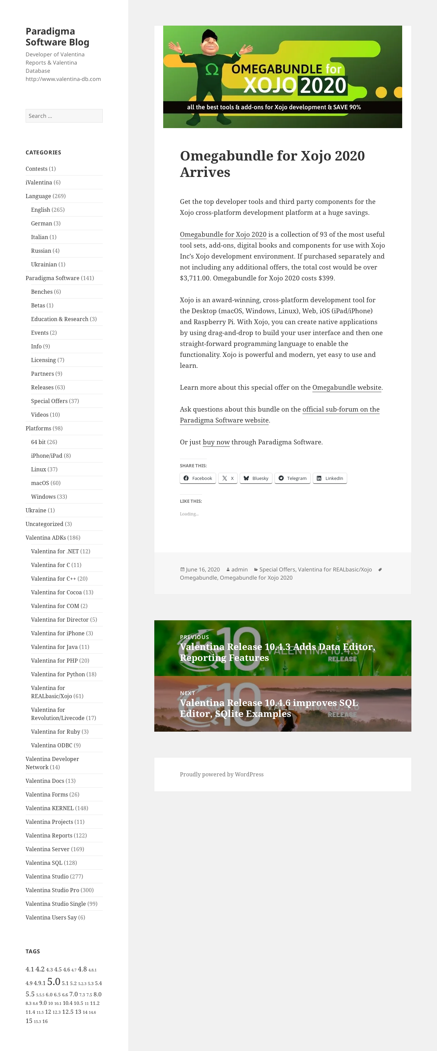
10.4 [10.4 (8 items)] (67, 1002)
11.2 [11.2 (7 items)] (95, 1003)
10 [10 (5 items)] (50, 1003)
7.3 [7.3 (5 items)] (82, 995)
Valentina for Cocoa (56, 592)
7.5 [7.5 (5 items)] (89, 995)
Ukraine (36, 510)
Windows (43, 496)
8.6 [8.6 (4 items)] (35, 1003)
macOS (40, 483)
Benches (42, 291)
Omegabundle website (346, 387)
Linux (38, 469)
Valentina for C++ (53, 578)
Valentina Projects (49, 822)
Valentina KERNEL (50, 808)
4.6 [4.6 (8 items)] (66, 969)
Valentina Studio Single (56, 904)
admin (239, 569)
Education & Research (59, 319)
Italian (39, 237)
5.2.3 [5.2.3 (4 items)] (82, 983)
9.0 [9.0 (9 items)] (43, 1003)
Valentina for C (50, 565)
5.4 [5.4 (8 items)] (98, 983)
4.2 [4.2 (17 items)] (40, 968)
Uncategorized (45, 524)
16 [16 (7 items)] (45, 1021)
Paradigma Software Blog (57, 36)
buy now (216, 442)
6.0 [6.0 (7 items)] (49, 994)
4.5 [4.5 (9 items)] (58, 969)
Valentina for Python (58, 674)
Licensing (43, 360)
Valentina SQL (44, 863)
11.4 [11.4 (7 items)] (30, 1012)
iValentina (39, 182)
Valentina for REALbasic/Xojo (335, 569)
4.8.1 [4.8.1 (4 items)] (92, 970)
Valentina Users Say (51, 917)
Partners (42, 373)
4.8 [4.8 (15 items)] (82, 968)
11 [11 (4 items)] (87, 1003)
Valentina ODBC (51, 745)
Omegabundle (198, 577)
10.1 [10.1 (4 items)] (57, 1003)
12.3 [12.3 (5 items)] (57, 1012)
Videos (39, 414)
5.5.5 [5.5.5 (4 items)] (40, 995)
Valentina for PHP (54, 660)
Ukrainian (44, 264)
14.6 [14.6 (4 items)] (92, 1012)
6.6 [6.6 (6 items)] (65, 995)
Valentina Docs (45, 781)
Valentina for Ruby (55, 731)
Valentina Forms (47, 794)
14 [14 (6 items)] (85, 1012)
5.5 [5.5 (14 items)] (30, 994)
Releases (42, 387)
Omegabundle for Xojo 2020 (223, 234)
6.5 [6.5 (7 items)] (57, 994)
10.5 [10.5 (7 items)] (78, 1003)
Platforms (38, 428)
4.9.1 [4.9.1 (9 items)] (40, 983)
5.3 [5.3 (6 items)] (91, 983)
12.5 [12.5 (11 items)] (68, 1011)
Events (39, 332)
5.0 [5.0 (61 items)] (53, 981)
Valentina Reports (49, 835)
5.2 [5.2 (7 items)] (73, 983)
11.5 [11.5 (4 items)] (40, 1012)
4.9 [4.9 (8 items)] (29, 983)
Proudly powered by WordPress (222, 774)
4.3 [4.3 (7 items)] (49, 969)
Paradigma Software (53, 278)
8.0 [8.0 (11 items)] (98, 994)
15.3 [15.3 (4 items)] (37, 1021)
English (40, 209)
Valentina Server (48, 849)
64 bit (38, 442)
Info (36, 346)
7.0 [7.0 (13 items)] (73, 994)
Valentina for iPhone (58, 633)
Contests (36, 168)
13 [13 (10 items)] (78, 1011)
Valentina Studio (47, 876)
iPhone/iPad (46, 455)
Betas (38, 305)
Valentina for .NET (55, 551)
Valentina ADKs (46, 537)
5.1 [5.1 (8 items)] (65, 983)
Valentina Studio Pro (52, 890)
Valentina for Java (54, 647)
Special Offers (49, 401)
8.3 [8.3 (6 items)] (28, 1003)
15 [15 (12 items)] (29, 1021)
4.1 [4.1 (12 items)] (30, 969)
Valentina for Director (60, 619)
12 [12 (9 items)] (48, 1011)
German (41, 223)
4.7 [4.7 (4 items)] (73, 970)
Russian (41, 250)
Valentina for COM (55, 606)
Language (38, 196)
